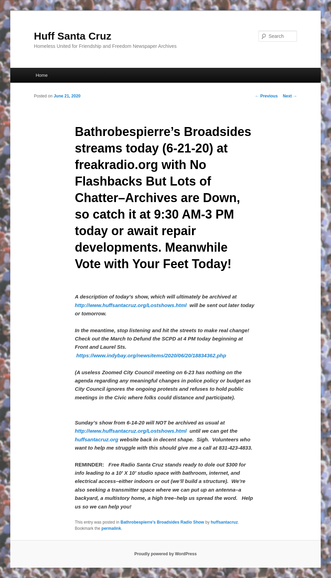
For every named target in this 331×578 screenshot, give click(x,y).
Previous (266, 96)
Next (290, 96)
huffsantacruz (224, 522)
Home (42, 75)
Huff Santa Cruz (72, 36)
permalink (111, 528)
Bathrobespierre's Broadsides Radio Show (162, 522)
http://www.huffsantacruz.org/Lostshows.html (130, 305)
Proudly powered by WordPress (165, 553)
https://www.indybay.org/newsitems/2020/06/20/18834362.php (151, 355)
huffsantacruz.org (96, 439)
